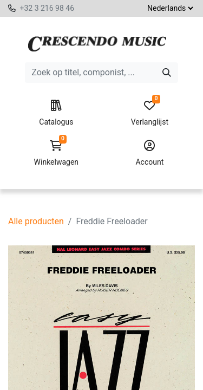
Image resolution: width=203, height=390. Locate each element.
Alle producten (36, 221)
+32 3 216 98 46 (46, 8)
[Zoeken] (166, 72)
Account (149, 153)
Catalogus (56, 113)
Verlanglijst (149, 113)
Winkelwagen (56, 153)
